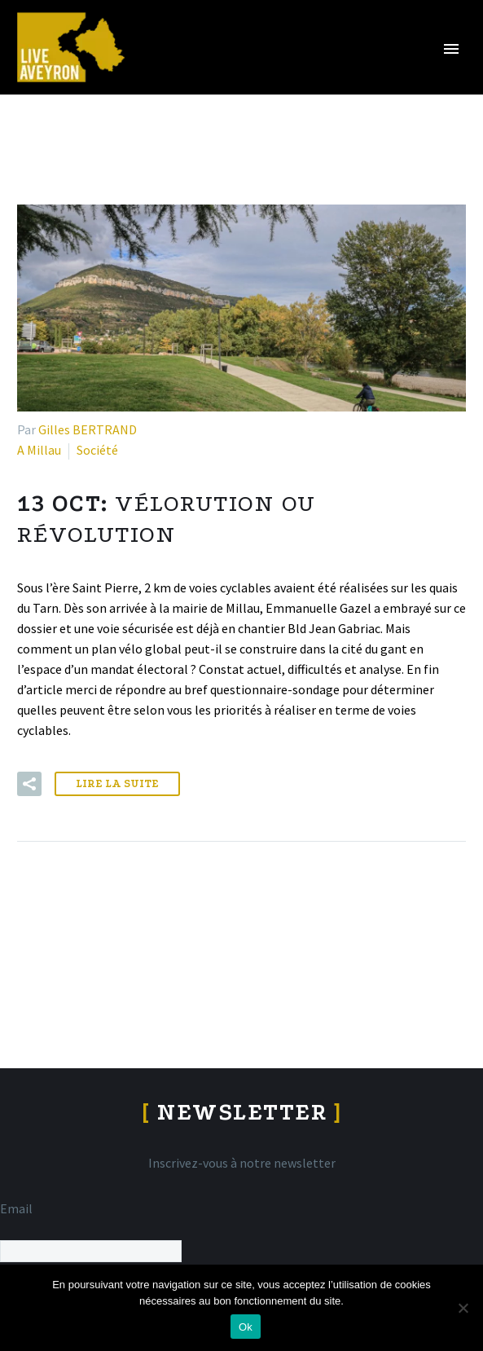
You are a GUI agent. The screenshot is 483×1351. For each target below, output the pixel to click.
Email (16, 1208)
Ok (245, 1327)
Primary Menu (451, 49)
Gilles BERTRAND (87, 429)
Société (97, 450)
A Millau (39, 450)
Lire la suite (117, 783)
